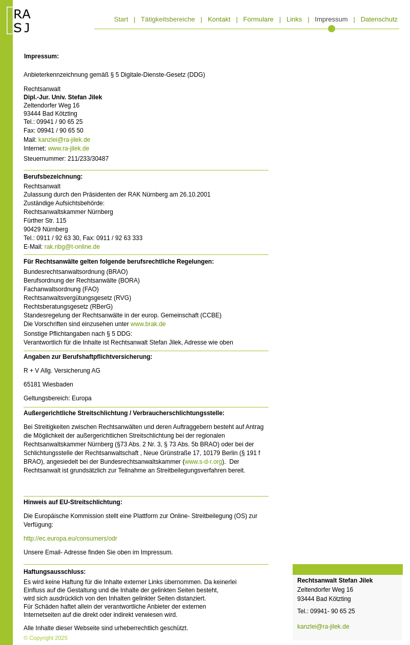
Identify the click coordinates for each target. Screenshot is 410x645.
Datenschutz (379, 19)
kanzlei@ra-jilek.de (64, 139)
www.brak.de (148, 324)
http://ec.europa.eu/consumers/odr (70, 538)
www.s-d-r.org (203, 461)
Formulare (258, 19)
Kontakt (219, 19)
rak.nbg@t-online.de (72, 246)
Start (121, 19)
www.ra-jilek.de (68, 148)
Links (294, 19)
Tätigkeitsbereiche (168, 19)
